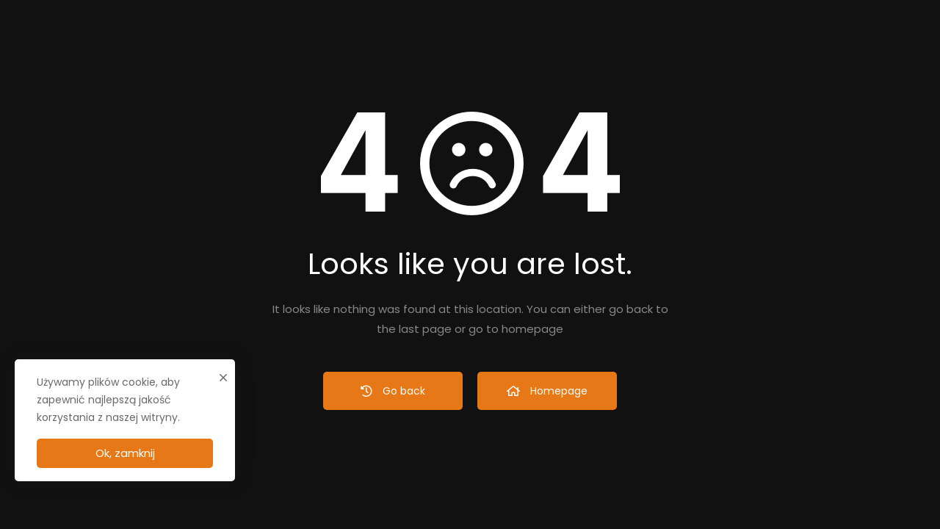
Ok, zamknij (125, 453)
